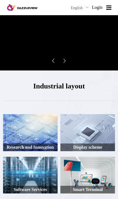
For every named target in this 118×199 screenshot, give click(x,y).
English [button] (80, 7)
